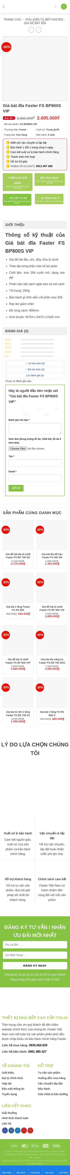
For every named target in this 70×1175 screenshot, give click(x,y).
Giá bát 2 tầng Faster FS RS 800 (18, 608)
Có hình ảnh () (35, 363)
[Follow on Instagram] (11, 1130)
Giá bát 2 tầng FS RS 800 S (52, 713)
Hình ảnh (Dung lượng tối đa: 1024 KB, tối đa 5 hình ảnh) (35, 441)
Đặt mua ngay (49, 177)
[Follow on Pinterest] (24, 1130)
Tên (11, 456)
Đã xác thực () (35, 369)
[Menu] (5, 6)
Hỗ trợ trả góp (18, 161)
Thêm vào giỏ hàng (17, 180)
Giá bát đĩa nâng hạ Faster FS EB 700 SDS (52, 661)
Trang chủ (12, 19)
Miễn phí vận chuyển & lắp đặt (28, 142)
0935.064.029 (38, 1045)
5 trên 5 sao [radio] (36, 414)
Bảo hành (21, 1170)
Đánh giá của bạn (19, 420)
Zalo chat (49, 1170)
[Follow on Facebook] (5, 1130)
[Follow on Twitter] (18, 1130)
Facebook (35, 1170)
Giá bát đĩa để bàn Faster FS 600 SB (52, 556)
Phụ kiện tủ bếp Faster (44, 19)
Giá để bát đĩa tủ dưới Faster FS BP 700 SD (18, 556)
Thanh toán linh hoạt (22, 156)
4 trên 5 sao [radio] (17, 414)
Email (12, 471)
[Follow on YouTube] (30, 1130)
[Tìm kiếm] (56, 6)
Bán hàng (6, 1170)
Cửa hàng (63, 1170)
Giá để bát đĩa (35, 23)
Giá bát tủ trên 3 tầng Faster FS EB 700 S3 (18, 713)
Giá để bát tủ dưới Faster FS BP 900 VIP (52, 608)
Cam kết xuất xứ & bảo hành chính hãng (34, 152)
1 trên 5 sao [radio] (14, 408)
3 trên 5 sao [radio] (48, 408)
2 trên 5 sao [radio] (30, 408)
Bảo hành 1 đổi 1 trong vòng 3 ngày (31, 147)
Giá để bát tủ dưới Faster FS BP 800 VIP (18, 661)
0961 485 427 (37, 1051)
